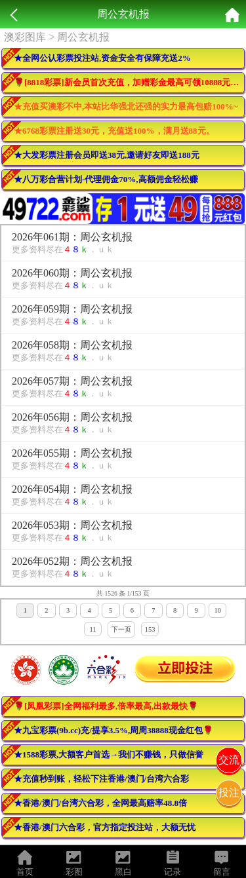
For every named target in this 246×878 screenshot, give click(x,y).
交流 (228, 759)
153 (150, 629)
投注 (228, 792)
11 (92, 629)
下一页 (121, 629)
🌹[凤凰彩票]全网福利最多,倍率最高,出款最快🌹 (106, 706)
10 (217, 610)
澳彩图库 (25, 37)
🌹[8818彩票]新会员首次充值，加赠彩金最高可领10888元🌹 (127, 82)
